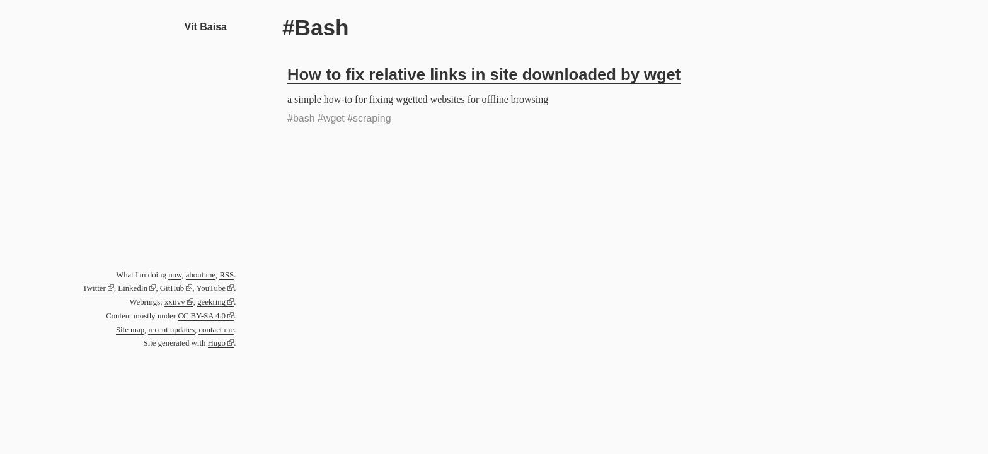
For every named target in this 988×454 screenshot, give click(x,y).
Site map (130, 329)
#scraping (369, 118)
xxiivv (174, 302)
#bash (301, 118)
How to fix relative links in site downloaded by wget (484, 74)
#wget (331, 118)
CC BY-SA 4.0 (202, 315)
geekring (211, 302)
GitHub (172, 288)
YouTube (211, 288)
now (174, 275)
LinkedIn (132, 288)
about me (200, 275)
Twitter (94, 288)
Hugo (217, 343)
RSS (226, 275)
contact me (216, 329)
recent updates (171, 329)
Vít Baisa (205, 26)
